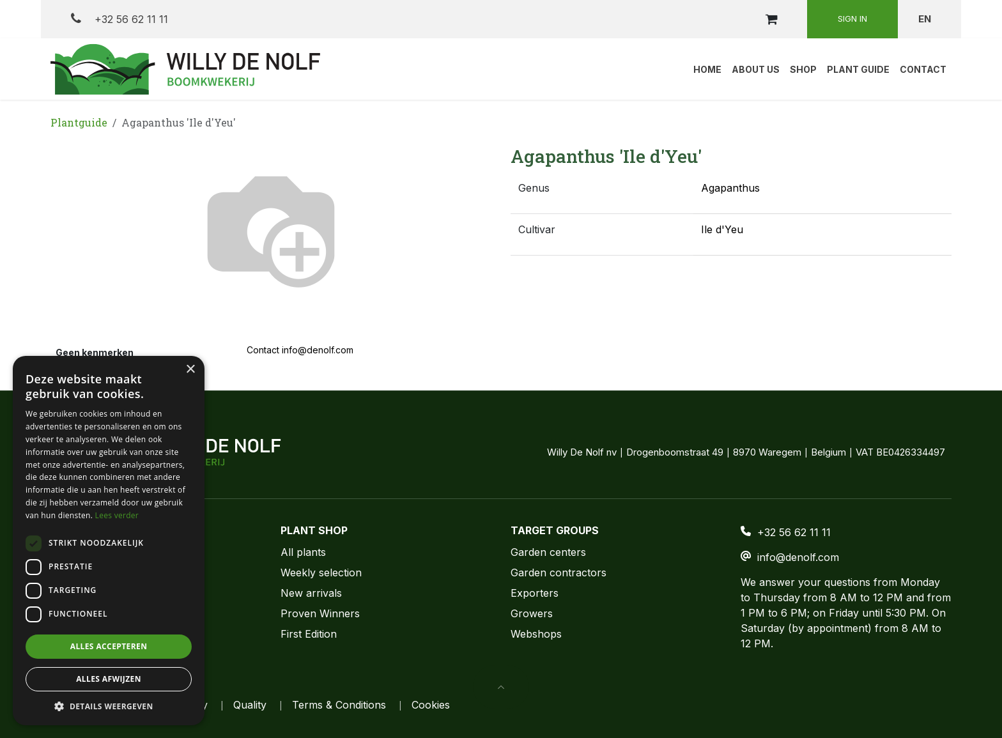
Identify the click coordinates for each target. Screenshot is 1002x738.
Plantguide (78, 122)
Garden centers (548, 552)
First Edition (309, 633)
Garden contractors (558, 572)
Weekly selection (321, 572)
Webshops (536, 633)
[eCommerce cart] (771, 19)
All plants (303, 552)
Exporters (535, 593)
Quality (249, 704)
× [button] (190, 369)
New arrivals (311, 593)
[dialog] (108, 540)
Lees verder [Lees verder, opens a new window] (117, 515)
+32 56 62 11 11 (119, 19)
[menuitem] (707, 69)
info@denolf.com (798, 557)
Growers (532, 613)
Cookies (431, 704)
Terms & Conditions (339, 704)
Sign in (852, 18)
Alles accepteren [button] (109, 646)
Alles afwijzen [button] (108, 678)
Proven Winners (320, 613)
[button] (501, 687)
